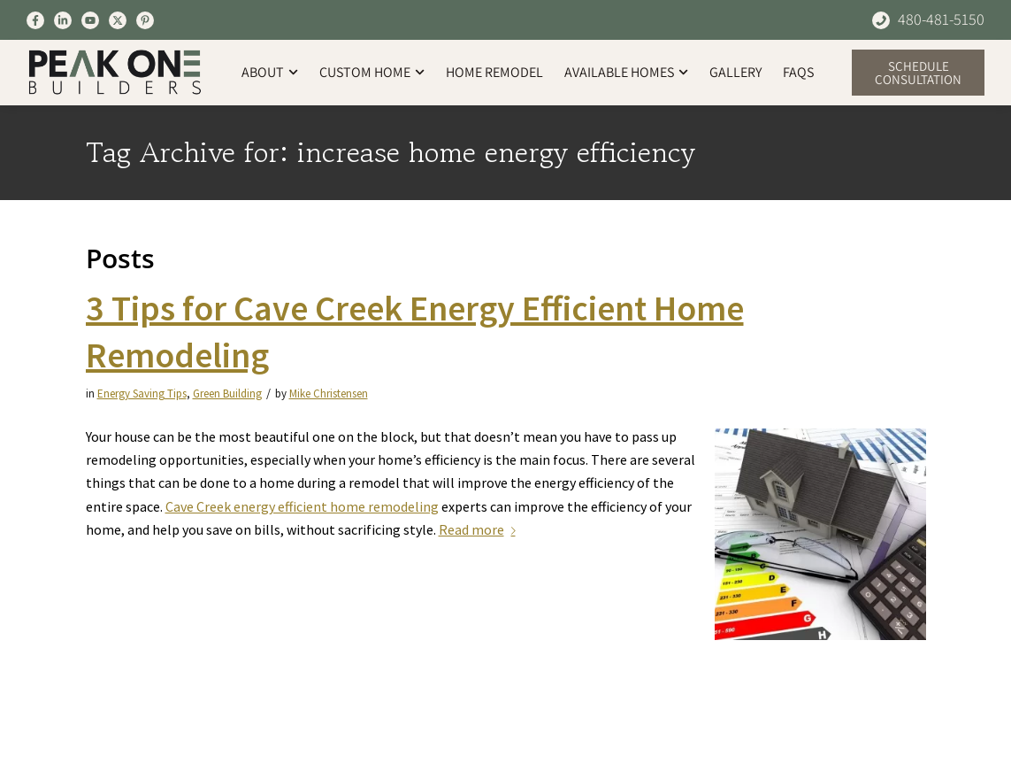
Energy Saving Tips (142, 393)
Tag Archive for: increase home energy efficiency (390, 152)
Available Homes (626, 72)
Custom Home (372, 72)
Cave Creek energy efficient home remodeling (302, 506)
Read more (481, 529)
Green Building (227, 393)
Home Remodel (494, 72)
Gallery (735, 72)
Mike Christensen (328, 393)
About (269, 72)
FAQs (798, 72)
